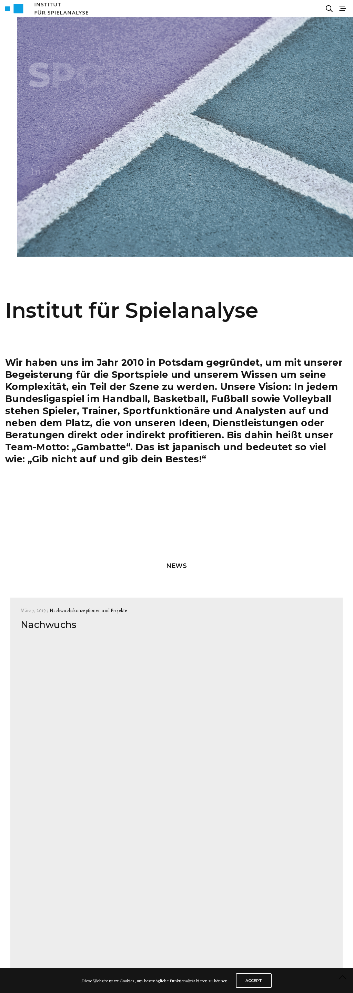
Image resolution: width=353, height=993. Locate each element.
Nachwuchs (48, 624)
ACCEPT (253, 980)
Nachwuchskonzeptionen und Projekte (88, 610)
